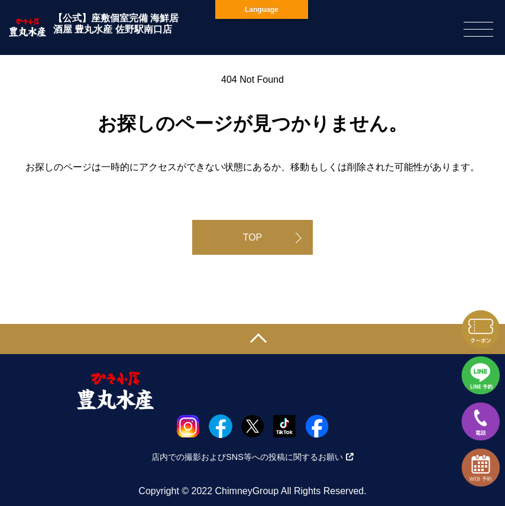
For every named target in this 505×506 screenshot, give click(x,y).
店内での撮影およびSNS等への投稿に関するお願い (252, 457)
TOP (253, 237)
